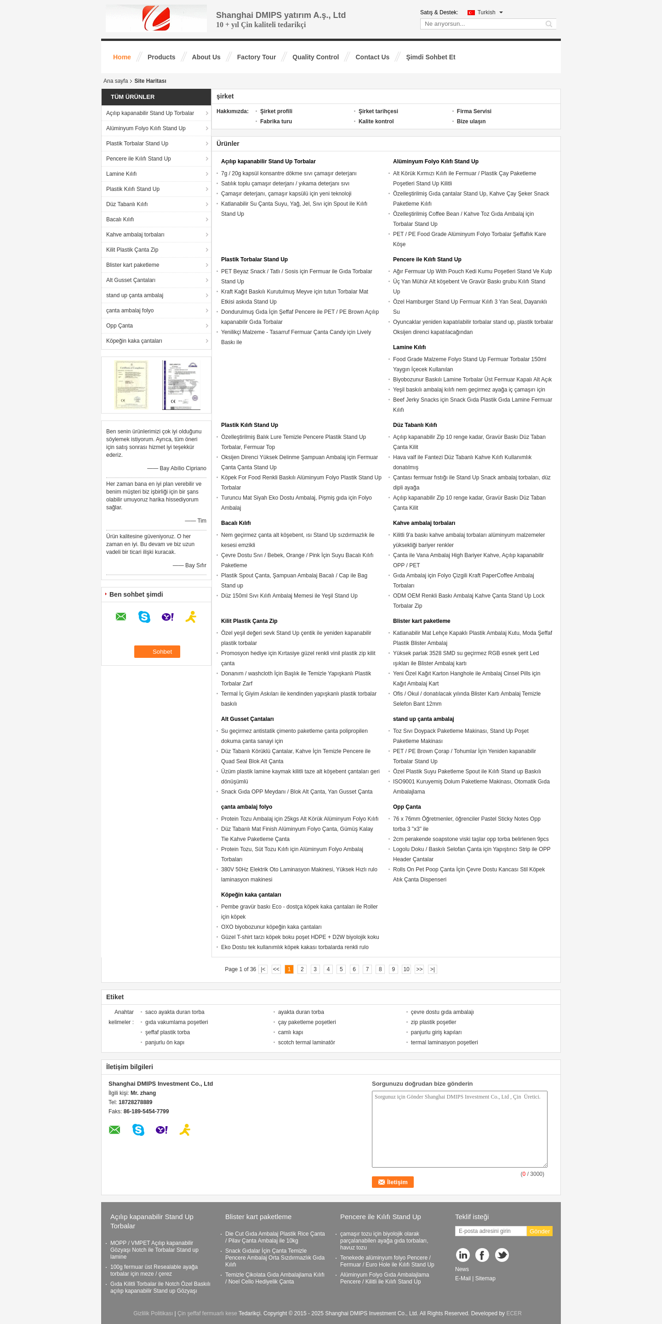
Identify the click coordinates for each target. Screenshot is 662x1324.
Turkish (490, 12)
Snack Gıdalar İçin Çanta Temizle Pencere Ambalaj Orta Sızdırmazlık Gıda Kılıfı (275, 1258)
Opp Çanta (119, 325)
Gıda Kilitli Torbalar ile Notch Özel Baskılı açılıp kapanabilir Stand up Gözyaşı (160, 1287)
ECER (513, 1313)
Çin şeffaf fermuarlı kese (207, 1313)
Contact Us (372, 57)
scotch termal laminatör (306, 1042)
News (462, 1269)
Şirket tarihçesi (378, 111)
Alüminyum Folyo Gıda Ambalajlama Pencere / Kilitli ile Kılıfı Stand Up (384, 1278)
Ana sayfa (115, 81)
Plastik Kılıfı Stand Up (133, 189)
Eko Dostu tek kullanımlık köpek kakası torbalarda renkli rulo (295, 947)
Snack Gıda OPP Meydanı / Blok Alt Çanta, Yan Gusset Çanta (297, 792)
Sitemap (485, 1278)
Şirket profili (276, 111)
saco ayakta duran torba (175, 1012)
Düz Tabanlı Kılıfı (127, 204)
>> (419, 969)
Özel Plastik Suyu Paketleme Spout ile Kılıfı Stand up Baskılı (467, 771)
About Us (206, 57)
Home (122, 57)
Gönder (540, 1231)
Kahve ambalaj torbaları (135, 234)
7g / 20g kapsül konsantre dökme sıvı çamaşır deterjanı (289, 173)
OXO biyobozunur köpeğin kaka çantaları (271, 927)
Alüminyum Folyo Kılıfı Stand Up (146, 128)
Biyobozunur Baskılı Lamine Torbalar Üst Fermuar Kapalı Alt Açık (472, 379)
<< (276, 969)
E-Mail (463, 1278)
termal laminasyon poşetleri (444, 1042)
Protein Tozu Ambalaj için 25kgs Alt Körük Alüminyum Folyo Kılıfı (300, 819)
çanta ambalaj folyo (130, 310)
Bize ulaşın (471, 121)
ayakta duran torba (301, 1012)
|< (263, 969)
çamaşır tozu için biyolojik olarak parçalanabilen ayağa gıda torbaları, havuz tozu (384, 1241)
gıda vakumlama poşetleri (176, 1022)
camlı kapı (290, 1032)
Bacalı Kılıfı (120, 219)
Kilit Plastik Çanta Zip (132, 250)
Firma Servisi (474, 111)
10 (406, 969)
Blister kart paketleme (132, 265)
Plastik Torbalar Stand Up (137, 143)
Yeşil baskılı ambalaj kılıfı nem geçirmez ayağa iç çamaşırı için (469, 389)
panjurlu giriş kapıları (436, 1032)
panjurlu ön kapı (164, 1042)
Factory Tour (256, 57)
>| (432, 969)
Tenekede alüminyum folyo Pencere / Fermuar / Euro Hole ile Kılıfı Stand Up (387, 1261)
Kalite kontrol (376, 121)
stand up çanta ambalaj (134, 295)
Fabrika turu (276, 121)
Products (162, 57)
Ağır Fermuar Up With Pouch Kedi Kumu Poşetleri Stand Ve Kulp (472, 271)
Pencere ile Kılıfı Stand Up (138, 158)
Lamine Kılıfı (121, 174)
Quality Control (315, 57)
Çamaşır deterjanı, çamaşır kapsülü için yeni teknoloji (286, 193)
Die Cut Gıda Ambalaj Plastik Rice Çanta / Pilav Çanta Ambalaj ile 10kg (275, 1237)
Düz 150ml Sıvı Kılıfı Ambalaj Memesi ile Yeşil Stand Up (289, 596)
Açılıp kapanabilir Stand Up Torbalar (150, 113)
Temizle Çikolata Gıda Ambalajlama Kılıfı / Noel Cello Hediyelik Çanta (275, 1278)
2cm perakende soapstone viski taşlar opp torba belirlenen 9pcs (471, 839)
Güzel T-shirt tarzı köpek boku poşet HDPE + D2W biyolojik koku (300, 937)
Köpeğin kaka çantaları (134, 341)
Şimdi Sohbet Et (430, 57)
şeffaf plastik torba (167, 1032)
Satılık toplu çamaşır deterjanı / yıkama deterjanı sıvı (285, 183)
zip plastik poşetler (434, 1022)
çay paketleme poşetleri (307, 1022)
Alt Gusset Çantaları (130, 280)
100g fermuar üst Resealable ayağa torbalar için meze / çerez (154, 1270)
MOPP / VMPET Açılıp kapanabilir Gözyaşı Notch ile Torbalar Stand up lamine (154, 1250)
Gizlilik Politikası (153, 1313)
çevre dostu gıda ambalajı (442, 1012)
